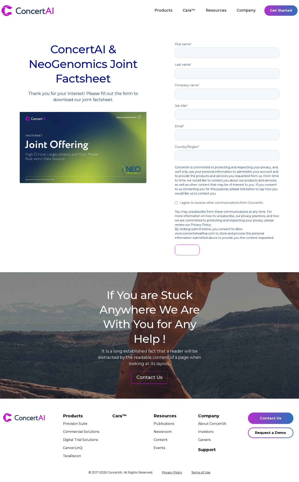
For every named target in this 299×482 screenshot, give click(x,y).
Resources (216, 10)
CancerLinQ (72, 448)
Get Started (281, 10)
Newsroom (163, 432)
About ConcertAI (212, 424)
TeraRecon (72, 456)
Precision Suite (75, 424)
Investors (205, 432)
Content (161, 440)
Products (163, 10)
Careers (204, 440)
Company (246, 10)
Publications (164, 424)
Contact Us (149, 394)
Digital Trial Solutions (80, 440)
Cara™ (189, 10)
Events (159, 448)
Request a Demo (270, 433)
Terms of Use (200, 472)
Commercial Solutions (81, 432)
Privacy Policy (172, 472)
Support (207, 449)
